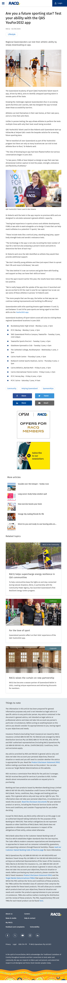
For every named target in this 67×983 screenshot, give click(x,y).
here (41, 901)
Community (11, 388)
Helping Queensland (29, 388)
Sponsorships (48, 388)
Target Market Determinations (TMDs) (20, 878)
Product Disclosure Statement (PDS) (46, 762)
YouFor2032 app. (22, 312)
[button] (3, 3)
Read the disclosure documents (34, 802)
